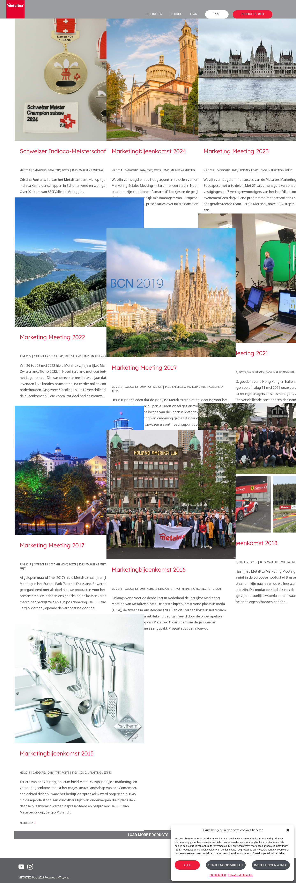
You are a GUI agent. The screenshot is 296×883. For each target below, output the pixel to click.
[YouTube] (21, 867)
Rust (22, 568)
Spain (158, 387)
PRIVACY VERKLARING (240, 875)
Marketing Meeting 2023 (236, 151)
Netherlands (155, 589)
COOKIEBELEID (217, 875)
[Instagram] (30, 867)
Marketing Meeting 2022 (52, 337)
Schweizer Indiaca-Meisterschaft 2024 (71, 151)
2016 (143, 589)
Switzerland (73, 356)
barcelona (179, 387)
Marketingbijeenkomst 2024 (149, 151)
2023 (234, 170)
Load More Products (148, 835)
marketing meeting (91, 170)
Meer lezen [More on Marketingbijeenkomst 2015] (27, 823)
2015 (51, 773)
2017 (52, 564)
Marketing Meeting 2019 (144, 367)
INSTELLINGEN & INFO (271, 865)
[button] (288, 830)
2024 (51, 170)
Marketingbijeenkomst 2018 (241, 543)
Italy (57, 170)
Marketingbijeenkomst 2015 (57, 753)
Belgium (244, 562)
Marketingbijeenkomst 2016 (149, 569)
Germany (61, 564)
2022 (52, 356)
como (82, 773)
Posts (65, 170)
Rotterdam (214, 589)
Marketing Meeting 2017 (52, 545)
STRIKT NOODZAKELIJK (225, 865)
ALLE (187, 865)
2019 (143, 387)
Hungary (244, 170)
